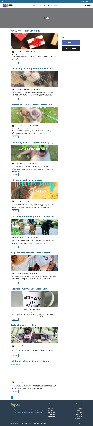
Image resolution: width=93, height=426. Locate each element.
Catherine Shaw (18, 309)
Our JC (35, 5)
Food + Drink (50, 408)
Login (82, 1)
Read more (15, 62)
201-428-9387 (43, 423)
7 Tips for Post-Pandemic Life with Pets (30, 253)
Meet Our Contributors (78, 414)
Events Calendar (51, 406)
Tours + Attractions (51, 414)
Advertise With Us (78, 418)
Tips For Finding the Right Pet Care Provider (32, 216)
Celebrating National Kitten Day (26, 180)
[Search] (59, 5)
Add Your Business (78, 412)
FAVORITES (88, 5)
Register (88, 1)
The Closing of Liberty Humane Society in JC (32, 68)
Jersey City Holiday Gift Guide (25, 31)
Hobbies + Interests (51, 416)
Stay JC (49, 5)
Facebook (71, 43)
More (55, 5)
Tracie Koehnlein (18, 89)
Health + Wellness (51, 412)
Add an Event (79, 410)
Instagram (71, 48)
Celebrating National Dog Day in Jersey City (32, 142)
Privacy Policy (80, 423)
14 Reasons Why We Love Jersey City (29, 289)
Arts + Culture (50, 410)
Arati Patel (17, 51)
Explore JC (42, 5)
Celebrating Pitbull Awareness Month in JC (32, 105)
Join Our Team (79, 416)
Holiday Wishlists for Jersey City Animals (31, 361)
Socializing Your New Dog (23, 325)
